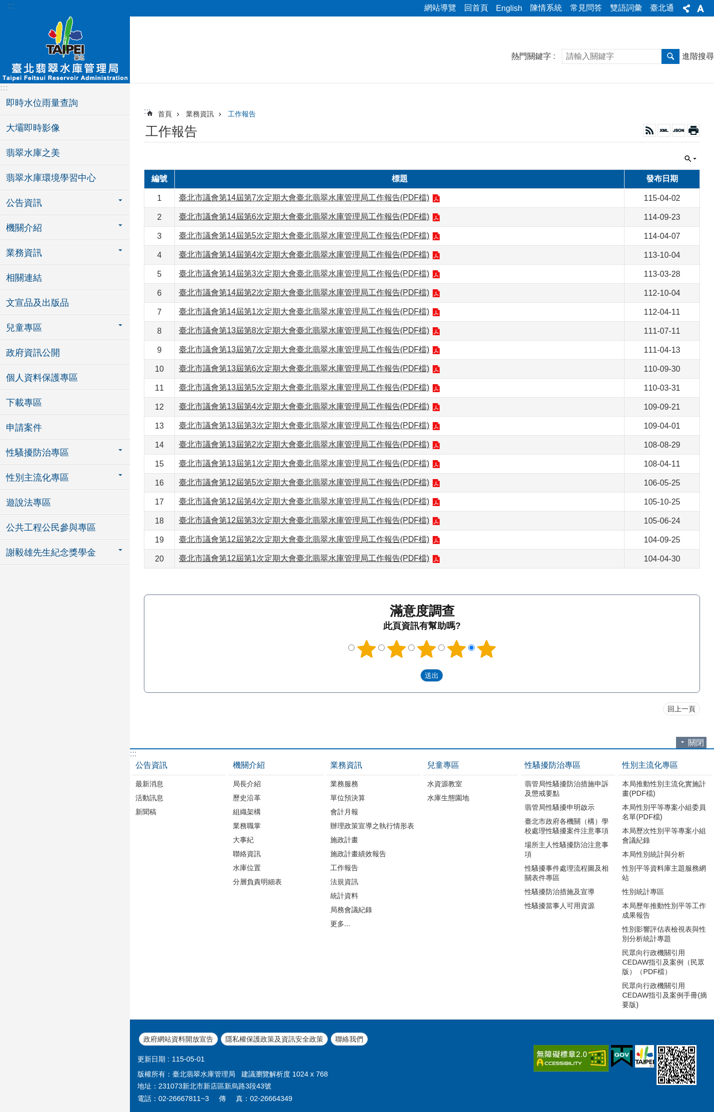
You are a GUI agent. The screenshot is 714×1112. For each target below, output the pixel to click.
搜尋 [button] (671, 56)
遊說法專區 (28, 503)
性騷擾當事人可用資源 (560, 906)
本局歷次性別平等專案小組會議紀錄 (664, 835)
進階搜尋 (698, 56)
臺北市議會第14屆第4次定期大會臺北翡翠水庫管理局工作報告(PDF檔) (304, 254)
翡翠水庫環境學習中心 (51, 178)
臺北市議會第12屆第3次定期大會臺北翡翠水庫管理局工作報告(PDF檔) (304, 520)
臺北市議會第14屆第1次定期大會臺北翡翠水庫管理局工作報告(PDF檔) (304, 311)
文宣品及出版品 (37, 303)
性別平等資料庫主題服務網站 (664, 873)
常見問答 (586, 7)
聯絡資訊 (247, 854)
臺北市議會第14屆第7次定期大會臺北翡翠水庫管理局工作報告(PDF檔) (304, 197)
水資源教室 (444, 784)
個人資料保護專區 (42, 378)
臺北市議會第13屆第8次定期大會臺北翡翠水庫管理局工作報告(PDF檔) (304, 330)
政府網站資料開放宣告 (178, 1039)
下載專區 (24, 403)
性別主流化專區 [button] (37, 478)
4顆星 (456, 648)
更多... (340, 924)
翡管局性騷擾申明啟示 (560, 807)
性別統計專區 (643, 892)
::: (10, 5)
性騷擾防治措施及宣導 (560, 892)
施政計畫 (344, 840)
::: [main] (147, 111)
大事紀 (243, 840)
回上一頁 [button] (682, 709)
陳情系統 (546, 7)
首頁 (165, 114)
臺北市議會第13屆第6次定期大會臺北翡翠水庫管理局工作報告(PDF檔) (304, 368)
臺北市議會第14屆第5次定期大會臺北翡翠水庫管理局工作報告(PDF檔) (304, 235)
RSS (649, 130)
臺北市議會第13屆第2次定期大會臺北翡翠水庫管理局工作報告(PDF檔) (304, 444)
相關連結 (24, 278)
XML (664, 130)
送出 (410, 675)
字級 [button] (701, 8)
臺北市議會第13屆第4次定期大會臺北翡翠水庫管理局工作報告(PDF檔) (304, 406)
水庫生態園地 (448, 798)
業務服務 (344, 784)
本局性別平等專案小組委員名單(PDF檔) (664, 812)
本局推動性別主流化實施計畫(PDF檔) (664, 788)
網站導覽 (440, 7)
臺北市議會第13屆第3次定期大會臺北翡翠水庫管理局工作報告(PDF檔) (304, 425)
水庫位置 (247, 868)
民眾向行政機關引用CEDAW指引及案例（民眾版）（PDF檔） (663, 962)
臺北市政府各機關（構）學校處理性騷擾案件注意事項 (567, 826)
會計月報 (344, 812)
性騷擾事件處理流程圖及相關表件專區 (567, 873)
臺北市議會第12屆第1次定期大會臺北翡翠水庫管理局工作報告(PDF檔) (304, 558)
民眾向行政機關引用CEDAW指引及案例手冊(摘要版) (664, 995)
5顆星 (486, 648)
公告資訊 (151, 765)
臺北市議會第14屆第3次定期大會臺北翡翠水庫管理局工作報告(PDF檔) (304, 273)
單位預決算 (347, 798)
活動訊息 (149, 798)
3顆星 (426, 648)
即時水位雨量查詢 (42, 103)
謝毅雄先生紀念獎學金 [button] (51, 552)
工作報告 (242, 114)
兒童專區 (443, 765)
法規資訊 (344, 882)
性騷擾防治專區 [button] (37, 453)
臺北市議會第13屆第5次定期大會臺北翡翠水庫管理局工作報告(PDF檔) (304, 387)
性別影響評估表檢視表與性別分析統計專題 (664, 934)
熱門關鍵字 (531, 56)
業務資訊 (200, 114)
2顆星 (396, 648)
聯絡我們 (349, 1039)
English (509, 8)
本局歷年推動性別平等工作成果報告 (664, 910)
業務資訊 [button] (24, 253)
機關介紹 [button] (24, 228)
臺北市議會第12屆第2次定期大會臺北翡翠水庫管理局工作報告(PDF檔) (304, 539)
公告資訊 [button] (24, 203)
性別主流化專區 (650, 765)
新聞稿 (145, 812)
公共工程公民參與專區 (51, 528)
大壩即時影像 (33, 128)
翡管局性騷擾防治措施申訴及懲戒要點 (567, 788)
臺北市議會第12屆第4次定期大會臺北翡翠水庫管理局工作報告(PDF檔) (304, 501)
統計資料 (344, 896)
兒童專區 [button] (24, 328)
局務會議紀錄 (351, 910)
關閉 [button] (690, 158)
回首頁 (476, 7)
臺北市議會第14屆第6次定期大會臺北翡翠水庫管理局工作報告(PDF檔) (304, 216)
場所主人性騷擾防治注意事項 (567, 849)
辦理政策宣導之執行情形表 (372, 826)
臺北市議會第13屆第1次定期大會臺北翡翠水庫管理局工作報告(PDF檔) (304, 463)
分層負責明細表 (257, 882)
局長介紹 (247, 784)
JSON (678, 130)
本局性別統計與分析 (653, 854)
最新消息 (149, 784)
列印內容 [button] (693, 130)
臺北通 (662, 7)
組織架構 (247, 812)
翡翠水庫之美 (33, 153)
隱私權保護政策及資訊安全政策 (274, 1039)
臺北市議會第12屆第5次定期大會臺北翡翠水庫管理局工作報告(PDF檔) (304, 482)
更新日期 (151, 1059)
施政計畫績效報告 (358, 854)
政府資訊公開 (33, 353)
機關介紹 (249, 765)
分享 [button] (687, 8)
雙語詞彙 (626, 7)
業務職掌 (247, 826)
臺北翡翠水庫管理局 (65, 48)
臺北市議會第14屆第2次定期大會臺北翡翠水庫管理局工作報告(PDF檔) (304, 292)
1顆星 (366, 648)
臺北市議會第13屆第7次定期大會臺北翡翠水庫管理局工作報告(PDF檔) (304, 349)
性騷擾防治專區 (553, 765)
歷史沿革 (247, 798)
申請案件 (24, 428)
